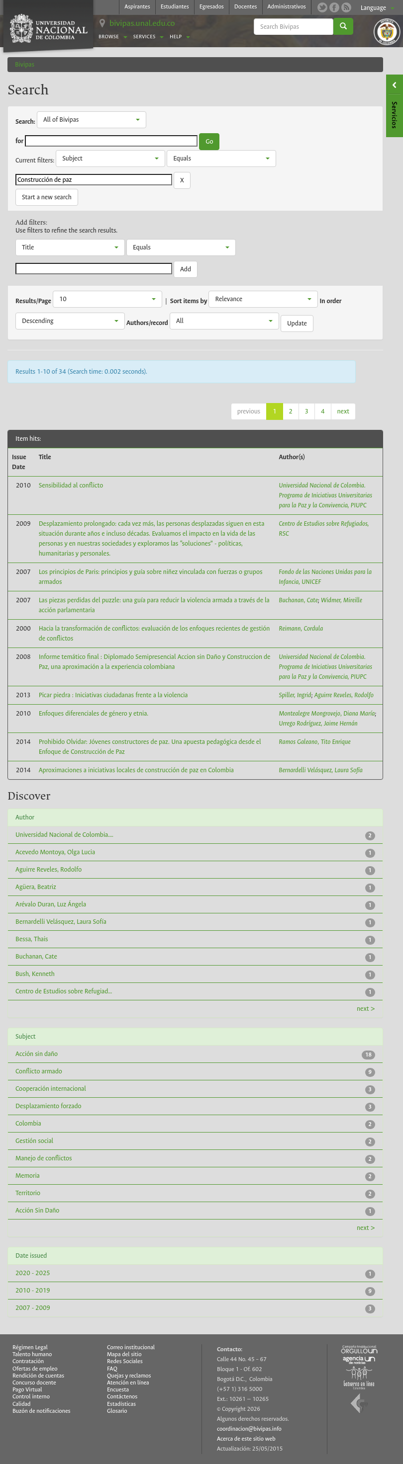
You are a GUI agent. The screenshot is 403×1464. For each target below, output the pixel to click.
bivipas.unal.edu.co (142, 23)
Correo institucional (131, 1347)
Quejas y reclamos (129, 1376)
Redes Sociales (125, 1361)
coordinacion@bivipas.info (249, 1429)
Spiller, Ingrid (295, 695)
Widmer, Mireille (341, 600)
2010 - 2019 (32, 1290)
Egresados (212, 6)
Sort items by (188, 301)
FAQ (112, 1369)
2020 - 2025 (32, 1273)
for (19, 141)
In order (331, 301)
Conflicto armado (38, 1071)
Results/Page (33, 301)
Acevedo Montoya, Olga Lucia (55, 852)
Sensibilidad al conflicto (71, 485)
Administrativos (287, 6)
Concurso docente (34, 1382)
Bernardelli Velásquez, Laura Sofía (321, 770)
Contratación (28, 1361)
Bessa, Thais (31, 939)
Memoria (27, 1175)
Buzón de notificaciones (41, 1411)
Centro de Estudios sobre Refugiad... (63, 991)
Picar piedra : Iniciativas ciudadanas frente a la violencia (113, 695)
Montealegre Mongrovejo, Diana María (327, 713)
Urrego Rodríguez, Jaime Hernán (318, 723)
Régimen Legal (30, 1347)
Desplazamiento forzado (48, 1106)
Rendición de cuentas (38, 1376)
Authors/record (147, 323)
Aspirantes (137, 6)
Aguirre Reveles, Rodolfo (344, 695)
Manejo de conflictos (43, 1158)
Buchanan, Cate (298, 600)
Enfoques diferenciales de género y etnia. (94, 713)
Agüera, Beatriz (35, 887)
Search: (25, 121)
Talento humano (32, 1354)
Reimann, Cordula (301, 628)
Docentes (245, 6)
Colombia (28, 1123)
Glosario (117, 1411)
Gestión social (34, 1141)
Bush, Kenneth (35, 974)
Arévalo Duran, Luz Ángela (50, 904)
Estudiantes (175, 6)
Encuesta (118, 1389)
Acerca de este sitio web (246, 1439)
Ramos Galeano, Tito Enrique (315, 741)
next (343, 411)
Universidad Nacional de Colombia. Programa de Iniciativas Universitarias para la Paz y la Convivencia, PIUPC (326, 495)
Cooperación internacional (50, 1088)
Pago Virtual (27, 1389)
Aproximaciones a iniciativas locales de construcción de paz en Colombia (136, 770)
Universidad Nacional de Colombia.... (64, 834)
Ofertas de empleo (35, 1369)
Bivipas (24, 64)
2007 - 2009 (32, 1307)
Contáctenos (122, 1396)
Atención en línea (128, 1382)
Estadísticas (121, 1404)
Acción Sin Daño (37, 1210)
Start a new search (47, 197)
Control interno (31, 1396)
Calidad (21, 1404)
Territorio (27, 1193)
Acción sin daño (36, 1054)
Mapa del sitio (124, 1354)
